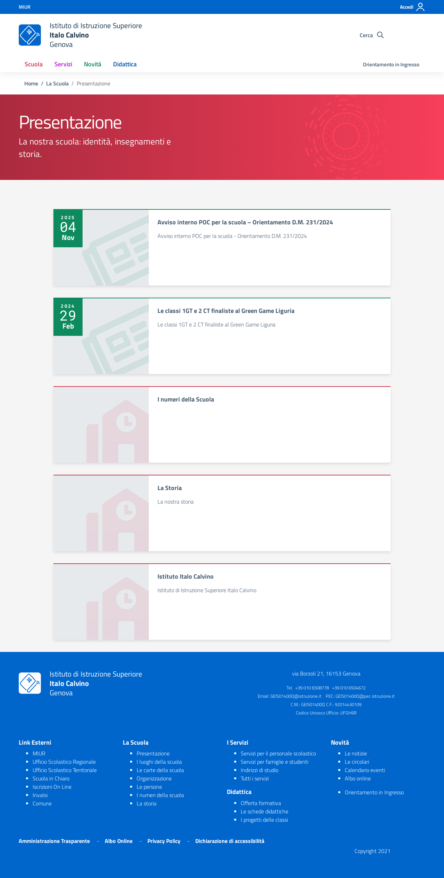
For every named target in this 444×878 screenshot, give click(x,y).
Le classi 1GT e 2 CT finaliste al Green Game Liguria (225, 310)
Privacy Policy (163, 841)
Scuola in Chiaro (51, 778)
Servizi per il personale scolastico (278, 753)
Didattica (125, 64)
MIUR (39, 753)
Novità (92, 64)
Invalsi (40, 795)
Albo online (358, 778)
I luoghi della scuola (159, 761)
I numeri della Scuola (185, 399)
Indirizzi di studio (259, 770)
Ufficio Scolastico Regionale (64, 761)
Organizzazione (154, 778)
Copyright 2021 (373, 851)
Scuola (34, 64)
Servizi (63, 64)
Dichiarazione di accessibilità (229, 841)
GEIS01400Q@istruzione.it (296, 696)
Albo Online (119, 841)
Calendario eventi (365, 770)
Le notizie (356, 753)
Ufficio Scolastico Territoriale (65, 770)
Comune (42, 803)
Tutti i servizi (255, 778)
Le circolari (357, 761)
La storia (146, 803)
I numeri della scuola (160, 795)
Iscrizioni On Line (52, 786)
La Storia (169, 487)
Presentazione (153, 753)
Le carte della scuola (160, 770)
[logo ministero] (30, 35)
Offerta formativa (261, 803)
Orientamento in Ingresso (391, 64)
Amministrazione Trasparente (54, 841)
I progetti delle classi (264, 819)
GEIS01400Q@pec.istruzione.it (365, 696)
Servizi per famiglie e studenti (274, 761)
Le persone (149, 786)
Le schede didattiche (264, 811)
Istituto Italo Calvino (185, 576)
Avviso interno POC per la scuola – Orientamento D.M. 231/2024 (245, 222)
